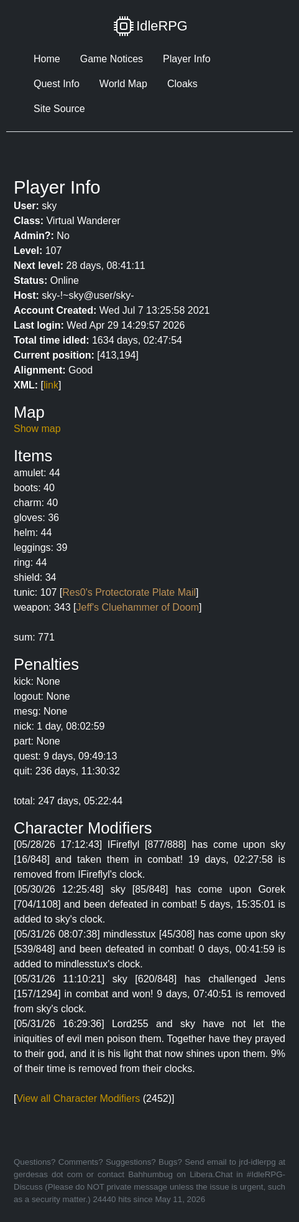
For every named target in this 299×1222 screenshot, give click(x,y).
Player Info (186, 59)
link (51, 385)
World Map (123, 83)
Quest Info (57, 83)
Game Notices (111, 59)
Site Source (59, 108)
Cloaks (182, 83)
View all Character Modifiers (78, 1098)
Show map (37, 428)
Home (47, 59)
